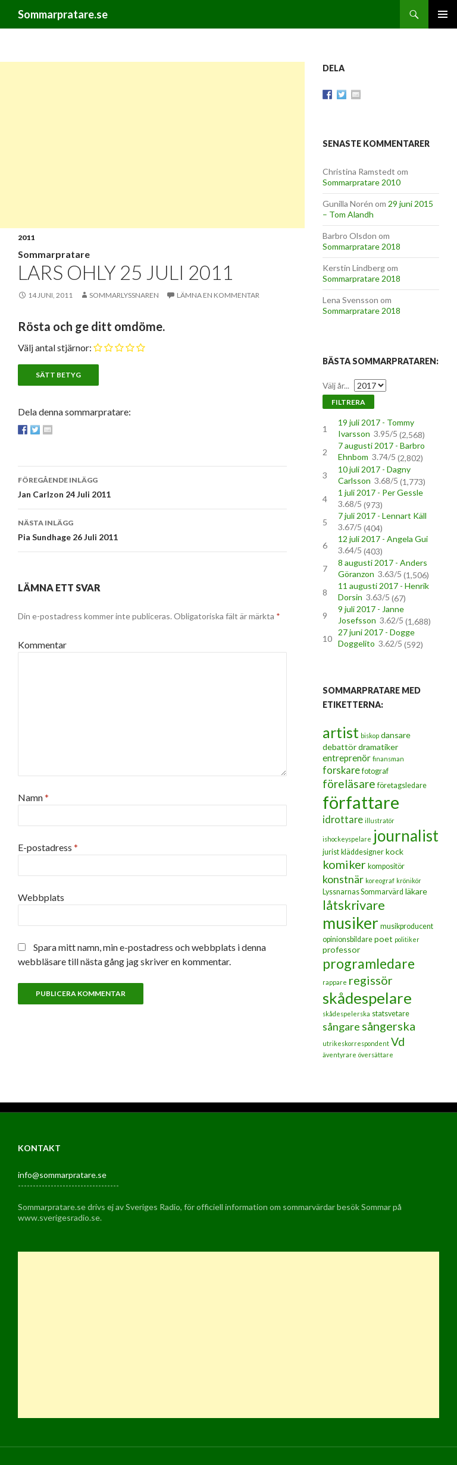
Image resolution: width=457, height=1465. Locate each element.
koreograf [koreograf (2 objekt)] (380, 880)
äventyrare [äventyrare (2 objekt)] (339, 1054)
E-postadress (48, 847)
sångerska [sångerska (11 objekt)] (388, 1026)
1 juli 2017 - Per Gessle (380, 492)
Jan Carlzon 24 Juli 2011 (152, 486)
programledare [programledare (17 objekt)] (369, 963)
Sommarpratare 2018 (361, 246)
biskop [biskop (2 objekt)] (370, 735)
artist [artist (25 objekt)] (341, 732)
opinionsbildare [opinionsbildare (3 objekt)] (348, 939)
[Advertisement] (152, 145)
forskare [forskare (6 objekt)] (341, 770)
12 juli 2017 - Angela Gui (383, 539)
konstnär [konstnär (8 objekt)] (343, 879)
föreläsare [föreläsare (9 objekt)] (349, 783)
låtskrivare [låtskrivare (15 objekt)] (354, 905)
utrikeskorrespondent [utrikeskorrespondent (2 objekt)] (356, 1043)
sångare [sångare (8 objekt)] (341, 1026)
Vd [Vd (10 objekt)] (398, 1041)
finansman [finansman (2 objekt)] (388, 759)
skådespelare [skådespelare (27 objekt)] (367, 997)
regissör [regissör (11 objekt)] (371, 980)
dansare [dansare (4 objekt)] (396, 735)
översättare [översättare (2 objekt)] (375, 1054)
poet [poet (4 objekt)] (383, 939)
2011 (26, 237)
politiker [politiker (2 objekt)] (407, 939)
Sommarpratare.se (63, 14)
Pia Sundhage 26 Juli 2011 (152, 529)
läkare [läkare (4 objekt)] (416, 891)
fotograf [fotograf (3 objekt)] (375, 771)
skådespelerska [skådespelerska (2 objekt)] (346, 1013)
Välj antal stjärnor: (55, 347)
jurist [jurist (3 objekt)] (331, 852)
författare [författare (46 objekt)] (361, 802)
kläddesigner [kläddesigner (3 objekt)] (362, 852)
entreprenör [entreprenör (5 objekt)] (347, 757)
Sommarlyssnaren (124, 295)
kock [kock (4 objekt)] (394, 851)
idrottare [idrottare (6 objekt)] (343, 820)
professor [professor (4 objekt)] (341, 949)
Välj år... (336, 385)
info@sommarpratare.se (62, 1175)
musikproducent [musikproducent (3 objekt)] (406, 926)
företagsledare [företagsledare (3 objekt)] (402, 785)
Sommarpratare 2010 (361, 182)
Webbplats (41, 897)
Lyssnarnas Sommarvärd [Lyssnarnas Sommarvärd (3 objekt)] (363, 891)
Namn (33, 797)
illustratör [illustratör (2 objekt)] (380, 820)
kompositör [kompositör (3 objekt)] (386, 866)
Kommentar (42, 644)
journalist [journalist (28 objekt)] (406, 835)
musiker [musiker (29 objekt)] (350, 922)
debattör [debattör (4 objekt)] (339, 747)
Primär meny (442, 14)
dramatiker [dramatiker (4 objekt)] (378, 747)
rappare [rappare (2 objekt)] (335, 982)
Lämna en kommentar (218, 295)
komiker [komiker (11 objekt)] (344, 864)
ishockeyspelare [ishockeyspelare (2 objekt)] (347, 839)
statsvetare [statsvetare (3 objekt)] (390, 1013)
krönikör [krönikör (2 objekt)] (408, 880)
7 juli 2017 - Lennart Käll (382, 516)
